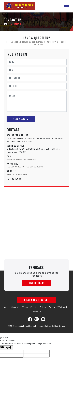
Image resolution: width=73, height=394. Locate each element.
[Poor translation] (9, 347)
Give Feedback (36, 283)
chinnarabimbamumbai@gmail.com (21, 159)
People (33, 307)
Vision (25, 307)
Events (52, 307)
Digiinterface (59, 326)
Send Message (20, 118)
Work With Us (63, 307)
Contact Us (17, 24)
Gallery (43, 307)
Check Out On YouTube (36, 300)
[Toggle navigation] (66, 6)
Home (6, 24)
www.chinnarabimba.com (17, 174)
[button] (9, 181)
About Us (15, 307)
